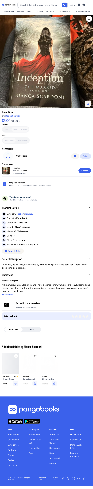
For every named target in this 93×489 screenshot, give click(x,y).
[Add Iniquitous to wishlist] (16, 356)
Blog (51, 453)
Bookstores (13, 434)
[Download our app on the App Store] (15, 421)
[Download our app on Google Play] (32, 421)
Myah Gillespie (21, 156)
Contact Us (75, 439)
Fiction (20, 214)
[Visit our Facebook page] (62, 478)
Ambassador (55, 458)
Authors (12, 450)
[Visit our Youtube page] (78, 478)
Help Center (76, 434)
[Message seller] (75, 156)
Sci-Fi (29, 11)
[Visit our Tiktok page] (83, 478)
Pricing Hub (34, 448)
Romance (50, 11)
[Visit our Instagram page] (73, 478)
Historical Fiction (65, 11)
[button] (46, 208)
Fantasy (20, 11)
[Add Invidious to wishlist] (35, 356)
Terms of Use (42, 478)
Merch (52, 463)
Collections (13, 439)
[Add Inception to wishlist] (89, 19)
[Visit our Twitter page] (68, 478)
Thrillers (39, 11)
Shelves (11, 455)
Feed (31, 453)
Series (11, 460)
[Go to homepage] (9, 5)
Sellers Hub (34, 434)
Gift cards (12, 465)
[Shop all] (84, 170)
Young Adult (8, 11)
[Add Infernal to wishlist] (55, 356)
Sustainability (55, 448)
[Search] (64, 5)
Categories (13, 445)
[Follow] (85, 156)
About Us (54, 434)
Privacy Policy (55, 478)
